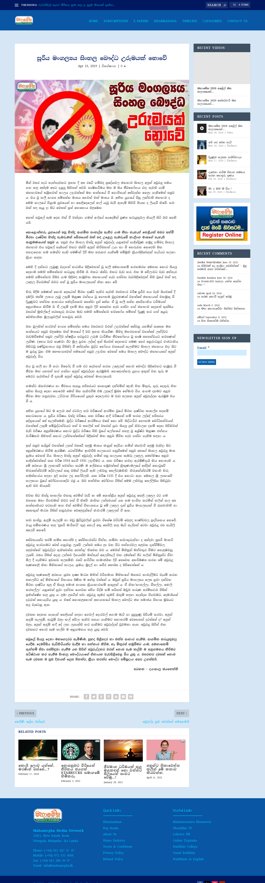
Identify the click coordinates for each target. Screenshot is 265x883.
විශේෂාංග (109, 58)
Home (93, 19)
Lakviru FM (181, 826)
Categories (212, 19)
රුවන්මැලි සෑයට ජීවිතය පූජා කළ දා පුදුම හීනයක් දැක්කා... (76, 5)
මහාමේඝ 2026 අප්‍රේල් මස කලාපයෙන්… (214, 82)
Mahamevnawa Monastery (192, 814)
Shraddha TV (182, 820)
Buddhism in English (188, 851)
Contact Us (237, 19)
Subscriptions (116, 19)
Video (230, 124)
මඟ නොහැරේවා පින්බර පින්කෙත (223, 300)
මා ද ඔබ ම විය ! (220, 180)
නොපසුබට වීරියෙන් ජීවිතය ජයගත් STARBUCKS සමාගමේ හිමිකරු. (80, 763)
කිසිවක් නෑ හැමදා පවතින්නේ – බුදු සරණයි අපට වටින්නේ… (222, 259)
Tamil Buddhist (184, 845)
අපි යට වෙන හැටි (220, 134)
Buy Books (111, 820)
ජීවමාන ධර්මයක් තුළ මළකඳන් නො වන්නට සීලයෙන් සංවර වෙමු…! (123, 764)
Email (203, 340)
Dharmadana (165, 19)
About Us (109, 826)
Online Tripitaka (185, 833)
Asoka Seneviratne (209, 254)
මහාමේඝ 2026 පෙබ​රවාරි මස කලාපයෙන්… (216, 94)
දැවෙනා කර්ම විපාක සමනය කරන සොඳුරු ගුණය (226, 166)
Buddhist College (185, 839)
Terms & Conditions (117, 839)
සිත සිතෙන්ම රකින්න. (215, 313)
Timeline (189, 19)
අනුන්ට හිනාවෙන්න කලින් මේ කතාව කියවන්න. (163, 761)
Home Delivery (114, 833)
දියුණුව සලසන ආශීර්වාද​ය (224, 149)
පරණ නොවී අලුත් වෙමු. (216, 288)
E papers (141, 19)
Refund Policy (113, 851)
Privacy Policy (113, 845)
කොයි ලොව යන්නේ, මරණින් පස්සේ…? (36, 760)
